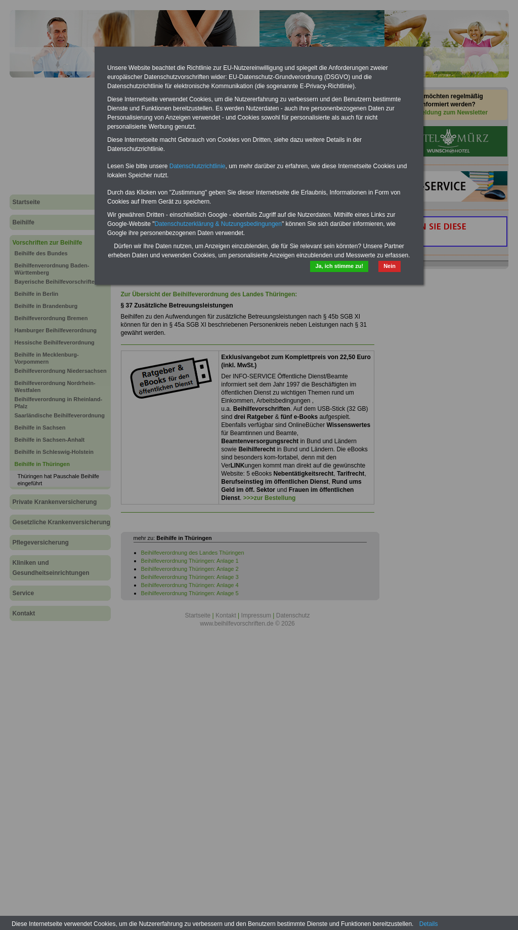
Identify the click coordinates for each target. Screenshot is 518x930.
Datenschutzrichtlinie (197, 166)
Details (428, 923)
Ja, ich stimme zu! (339, 266)
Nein (389, 266)
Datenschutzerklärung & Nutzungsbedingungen (218, 223)
